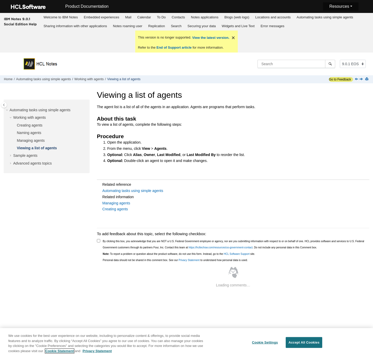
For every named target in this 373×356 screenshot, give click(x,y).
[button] (7, 110)
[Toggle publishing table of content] (4, 105)
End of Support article (173, 47)
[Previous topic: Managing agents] (357, 79)
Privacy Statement (188, 260)
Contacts (178, 17)
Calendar (144, 17)
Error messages (272, 26)
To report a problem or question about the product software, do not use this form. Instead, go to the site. (179, 254)
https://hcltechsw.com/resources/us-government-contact (221, 247)
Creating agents (29, 125)
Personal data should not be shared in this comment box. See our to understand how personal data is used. (175, 260)
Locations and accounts (273, 17)
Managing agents (31, 140)
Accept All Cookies (304, 344)
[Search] (330, 64)
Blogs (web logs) (236, 17)
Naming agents (29, 133)
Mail (128, 17)
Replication (156, 26)
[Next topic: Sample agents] (361, 79)
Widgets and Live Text (238, 26)
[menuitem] (60, 17)
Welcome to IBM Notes (61, 17)
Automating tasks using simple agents (325, 17)
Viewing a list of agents (124, 79)
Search (176, 26)
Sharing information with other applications (75, 26)
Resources (339, 6)
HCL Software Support (237, 254)
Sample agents (25, 155)
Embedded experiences (101, 17)
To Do (161, 17)
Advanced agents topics (32, 163)
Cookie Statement (59, 352)
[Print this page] (367, 79)
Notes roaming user (127, 26)
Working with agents (89, 79)
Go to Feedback (340, 79)
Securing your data (202, 26)
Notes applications (204, 17)
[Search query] (296, 64)
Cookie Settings (265, 344)
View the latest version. (210, 38)
